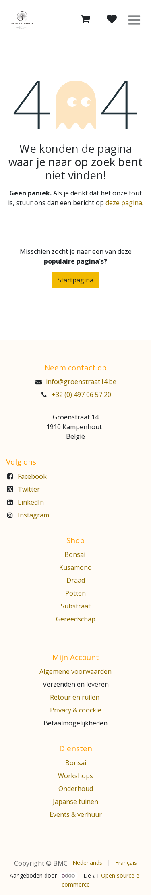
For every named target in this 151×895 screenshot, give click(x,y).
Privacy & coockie (75, 710)
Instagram (33, 515)
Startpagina (75, 280)
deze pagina (123, 202)
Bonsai (75, 554)
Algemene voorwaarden (75, 671)
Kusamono (75, 567)
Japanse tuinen (75, 801)
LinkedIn (31, 502)
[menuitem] (87, 862)
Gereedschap (75, 619)
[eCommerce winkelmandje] (85, 19)
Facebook (32, 476)
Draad (75, 580)
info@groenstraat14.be (81, 381)
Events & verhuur (76, 814)
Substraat (76, 606)
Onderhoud (75, 788)
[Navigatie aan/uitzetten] (134, 19)
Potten (75, 593)
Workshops (75, 775)
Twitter (29, 489)
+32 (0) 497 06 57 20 (81, 394)
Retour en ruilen (74, 697)
